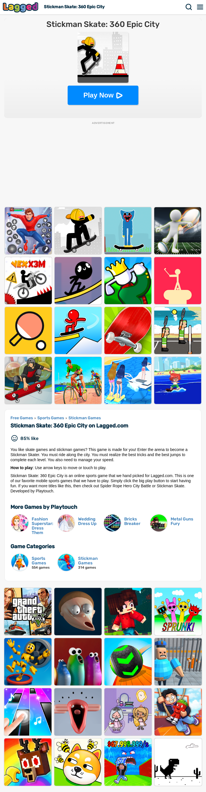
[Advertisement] (103, 164)
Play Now (98, 95)
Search (189, 7)
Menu (200, 7)
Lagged (21, 7)
